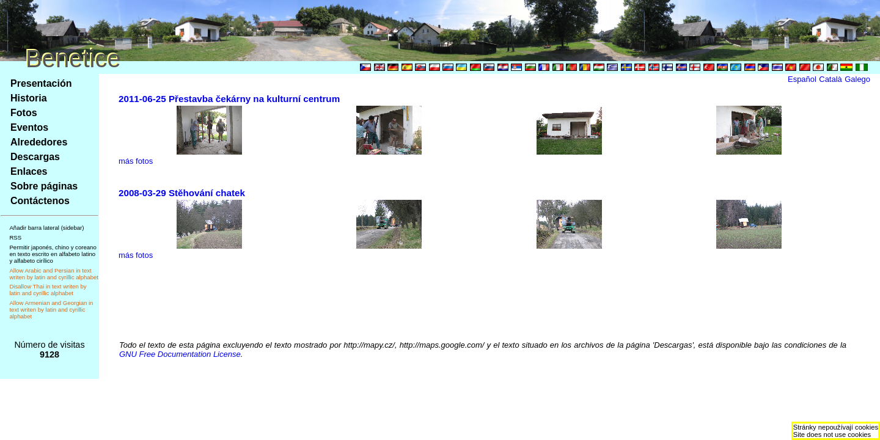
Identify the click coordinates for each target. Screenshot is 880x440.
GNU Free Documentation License (180, 354)
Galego (857, 79)
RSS (15, 237)
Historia (28, 98)
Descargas (35, 157)
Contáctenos (40, 201)
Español (802, 79)
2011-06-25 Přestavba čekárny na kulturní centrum (229, 99)
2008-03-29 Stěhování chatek (182, 193)
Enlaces (28, 171)
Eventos (29, 127)
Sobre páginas (44, 186)
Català (830, 79)
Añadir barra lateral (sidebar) (46, 227)
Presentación (41, 83)
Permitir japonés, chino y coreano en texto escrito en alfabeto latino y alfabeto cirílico (52, 254)
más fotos (136, 161)
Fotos (23, 113)
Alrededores (38, 142)
